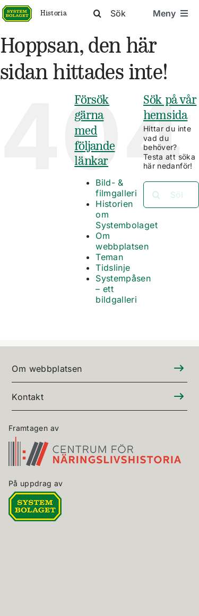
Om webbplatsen (122, 241)
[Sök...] (171, 194)
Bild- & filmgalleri (116, 187)
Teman (109, 257)
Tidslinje (113, 267)
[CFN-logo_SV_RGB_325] (94, 443)
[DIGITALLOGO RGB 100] (35, 497)
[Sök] (121, 13)
